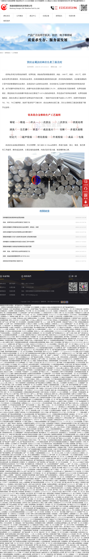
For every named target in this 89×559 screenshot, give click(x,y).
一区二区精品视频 (70, 425)
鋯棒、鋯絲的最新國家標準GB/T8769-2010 (16, 256)
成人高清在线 (72, 458)
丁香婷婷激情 (54, 372)
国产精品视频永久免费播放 (43, 383)
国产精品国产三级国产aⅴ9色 (11, 442)
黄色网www (45, 545)
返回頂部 (85, 205)
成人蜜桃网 (29, 408)
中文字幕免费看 (81, 425)
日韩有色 (13, 513)
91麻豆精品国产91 (27, 419)
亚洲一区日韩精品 (16, 384)
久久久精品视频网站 (41, 477)
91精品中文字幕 (79, 515)
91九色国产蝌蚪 (24, 320)
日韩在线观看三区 (24, 525)
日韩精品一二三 (73, 554)
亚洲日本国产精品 (43, 335)
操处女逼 (5, 458)
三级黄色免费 (43, 537)
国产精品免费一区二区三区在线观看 (57, 462)
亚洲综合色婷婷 (19, 340)
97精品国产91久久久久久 (51, 431)
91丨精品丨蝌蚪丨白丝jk (42, 405)
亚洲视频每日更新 (40, 523)
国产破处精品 (37, 501)
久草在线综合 (22, 429)
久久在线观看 (20, 513)
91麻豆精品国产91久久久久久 (66, 484)
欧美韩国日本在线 (47, 449)
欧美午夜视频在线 (10, 375)
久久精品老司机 (50, 499)
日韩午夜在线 (4, 549)
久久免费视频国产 (18, 432)
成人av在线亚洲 (74, 501)
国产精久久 (37, 325)
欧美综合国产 (61, 545)
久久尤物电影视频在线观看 (44, 348)
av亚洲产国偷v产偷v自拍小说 (39, 309)
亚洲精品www (5, 316)
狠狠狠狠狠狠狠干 (83, 381)
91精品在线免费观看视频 (11, 473)
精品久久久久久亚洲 (74, 528)
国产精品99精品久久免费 (50, 480)
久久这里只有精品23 (63, 314)
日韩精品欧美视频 (24, 536)
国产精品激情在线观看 (59, 349)
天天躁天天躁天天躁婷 (39, 418)
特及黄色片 (11, 359)
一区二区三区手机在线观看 (61, 329)
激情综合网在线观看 (20, 373)
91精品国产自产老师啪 (7, 388)
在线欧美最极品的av (19, 436)
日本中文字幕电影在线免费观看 (78, 395)
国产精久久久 (9, 410)
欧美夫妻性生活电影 (52, 436)
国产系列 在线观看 (34, 313)
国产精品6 (40, 394)
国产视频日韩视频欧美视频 (22, 550)
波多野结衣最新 (28, 327)
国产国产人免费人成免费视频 (27, 504)
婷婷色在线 (53, 545)
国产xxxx (33, 394)
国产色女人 (30, 497)
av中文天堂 (25, 314)
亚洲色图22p (34, 359)
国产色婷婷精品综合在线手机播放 (35, 353)
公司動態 (15, 52)
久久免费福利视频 (37, 399)
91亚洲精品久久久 (24, 357)
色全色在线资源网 (15, 419)
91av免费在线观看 (40, 329)
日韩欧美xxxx (56, 324)
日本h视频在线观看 (69, 362)
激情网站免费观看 (56, 434)
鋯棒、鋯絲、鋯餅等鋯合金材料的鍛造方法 (16, 251)
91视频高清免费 (79, 478)
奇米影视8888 (72, 480)
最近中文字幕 (67, 491)
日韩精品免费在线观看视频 (37, 342)
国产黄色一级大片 (58, 490)
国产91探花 (65, 460)
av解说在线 (83, 403)
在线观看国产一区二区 (52, 556)
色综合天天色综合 (7, 550)
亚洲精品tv (11, 484)
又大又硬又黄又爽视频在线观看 (27, 495)
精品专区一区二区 (44, 532)
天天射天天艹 (19, 506)
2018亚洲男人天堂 (74, 519)
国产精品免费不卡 (51, 327)
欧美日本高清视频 (39, 381)
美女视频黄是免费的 (19, 488)
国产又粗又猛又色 (29, 471)
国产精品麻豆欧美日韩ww (28, 442)
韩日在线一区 (4, 440)
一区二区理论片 (28, 390)
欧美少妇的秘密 (32, 429)
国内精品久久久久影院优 (32, 491)
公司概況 (20, 16)
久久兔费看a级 (58, 348)
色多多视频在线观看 (25, 473)
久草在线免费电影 (47, 403)
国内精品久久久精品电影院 (67, 407)
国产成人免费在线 (55, 510)
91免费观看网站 (83, 357)
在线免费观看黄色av (29, 348)
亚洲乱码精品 (43, 445)
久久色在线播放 (52, 344)
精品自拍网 (31, 539)
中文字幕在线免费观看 (33, 412)
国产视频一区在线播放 (9, 545)
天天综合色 (57, 370)
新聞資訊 (59, 16)
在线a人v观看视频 (24, 482)
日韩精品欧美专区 (59, 419)
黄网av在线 (19, 395)
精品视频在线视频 (14, 360)
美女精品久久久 (72, 383)
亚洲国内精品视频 (51, 466)
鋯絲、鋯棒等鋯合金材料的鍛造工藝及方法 (16, 222)
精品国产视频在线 (11, 429)
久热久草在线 (61, 427)
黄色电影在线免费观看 (31, 432)
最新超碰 (18, 523)
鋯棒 (40, 103)
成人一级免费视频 (81, 407)
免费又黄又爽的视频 (15, 434)
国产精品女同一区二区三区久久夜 (58, 395)
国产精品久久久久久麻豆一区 (65, 438)
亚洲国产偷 (30, 329)
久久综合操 (41, 318)
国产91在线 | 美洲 (72, 333)
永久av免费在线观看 (20, 528)
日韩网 (28, 537)
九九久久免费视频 (27, 331)
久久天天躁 (29, 515)
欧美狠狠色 (53, 501)
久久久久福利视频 (23, 549)
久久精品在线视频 (41, 447)
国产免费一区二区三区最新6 (79, 523)
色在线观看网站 (7, 556)
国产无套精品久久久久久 (55, 421)
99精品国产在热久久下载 (69, 322)
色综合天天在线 (57, 491)
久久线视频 (21, 458)
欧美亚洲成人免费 (24, 401)
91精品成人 (34, 416)
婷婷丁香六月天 (25, 394)
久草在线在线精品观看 (46, 530)
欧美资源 (12, 329)
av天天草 (17, 558)
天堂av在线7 (78, 497)
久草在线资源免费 (9, 362)
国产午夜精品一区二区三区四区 (61, 416)
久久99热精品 (67, 488)
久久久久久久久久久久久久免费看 (28, 517)
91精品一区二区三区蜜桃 (52, 525)
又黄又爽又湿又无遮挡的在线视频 (24, 388)
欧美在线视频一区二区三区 (16, 353)
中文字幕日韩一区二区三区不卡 (56, 495)
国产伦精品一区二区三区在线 (47, 438)
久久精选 (32, 386)
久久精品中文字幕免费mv (65, 327)
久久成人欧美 (41, 495)
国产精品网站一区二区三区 (41, 488)
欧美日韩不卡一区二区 (39, 554)
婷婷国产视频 (14, 316)
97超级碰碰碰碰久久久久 (42, 453)
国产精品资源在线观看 (37, 482)
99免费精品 (51, 521)
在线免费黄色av (18, 466)
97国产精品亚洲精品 (28, 523)
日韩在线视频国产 (29, 425)
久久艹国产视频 (77, 353)
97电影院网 (76, 436)
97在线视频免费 (12, 515)
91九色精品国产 (23, 313)
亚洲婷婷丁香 (38, 322)
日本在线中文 (78, 556)
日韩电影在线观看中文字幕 (48, 397)
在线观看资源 (30, 383)
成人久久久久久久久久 (49, 362)
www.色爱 (5, 329)
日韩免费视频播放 (7, 554)
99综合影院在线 (13, 482)
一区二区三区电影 (21, 329)
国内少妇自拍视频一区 (17, 454)
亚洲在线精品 (69, 399)
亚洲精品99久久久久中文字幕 (62, 502)
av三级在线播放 (76, 451)
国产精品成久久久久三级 (68, 386)
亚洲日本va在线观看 (43, 401)
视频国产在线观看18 (76, 442)
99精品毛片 (17, 410)
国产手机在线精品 (11, 504)
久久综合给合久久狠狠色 (77, 453)
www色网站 (66, 429)
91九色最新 (83, 375)
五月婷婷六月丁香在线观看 (19, 443)
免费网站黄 (17, 421)
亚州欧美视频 (38, 351)
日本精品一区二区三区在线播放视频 (56, 504)
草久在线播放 (76, 510)
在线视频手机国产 (70, 477)
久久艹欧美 (29, 362)
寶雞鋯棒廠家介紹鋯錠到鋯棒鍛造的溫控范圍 (17, 246)
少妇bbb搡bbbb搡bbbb (63, 368)
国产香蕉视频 (82, 466)
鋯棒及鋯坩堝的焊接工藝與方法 (13, 261)
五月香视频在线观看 (69, 434)
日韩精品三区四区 (53, 537)
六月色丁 (5, 482)
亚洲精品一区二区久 (72, 495)
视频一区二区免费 (47, 316)
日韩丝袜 (34, 401)
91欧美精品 (50, 418)
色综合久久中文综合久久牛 (38, 344)
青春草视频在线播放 (11, 351)
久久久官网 (32, 467)
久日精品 (17, 349)
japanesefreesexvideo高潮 (71, 351)
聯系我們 (6, 21)
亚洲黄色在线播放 (11, 477)
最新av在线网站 (7, 425)
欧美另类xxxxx (35, 355)
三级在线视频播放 (83, 314)
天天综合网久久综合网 (78, 410)
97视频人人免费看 (7, 475)
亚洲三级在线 (45, 392)
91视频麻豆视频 (68, 316)
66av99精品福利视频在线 (67, 366)
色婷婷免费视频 (52, 484)
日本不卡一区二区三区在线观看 (43, 419)
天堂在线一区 (60, 521)
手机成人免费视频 (53, 445)
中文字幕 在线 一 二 (73, 412)
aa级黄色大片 (76, 550)
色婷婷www (63, 464)
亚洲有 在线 (68, 539)
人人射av (49, 329)
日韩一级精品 (39, 388)
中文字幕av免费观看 (69, 443)
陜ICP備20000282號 (53, 301)
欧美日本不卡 (27, 418)
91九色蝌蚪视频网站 (32, 556)
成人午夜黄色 (77, 493)
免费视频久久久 (74, 513)
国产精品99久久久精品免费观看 (67, 388)
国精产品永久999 (71, 512)
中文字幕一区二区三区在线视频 (35, 311)
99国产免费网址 (64, 513)
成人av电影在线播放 (74, 536)
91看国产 (56, 366)
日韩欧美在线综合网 (56, 488)
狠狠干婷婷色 (40, 475)
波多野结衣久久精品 (37, 502)
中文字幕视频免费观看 (60, 536)
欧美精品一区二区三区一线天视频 (55, 512)
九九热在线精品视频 (28, 414)
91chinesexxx (52, 314)
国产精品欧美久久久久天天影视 (11, 381)
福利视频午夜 (49, 497)
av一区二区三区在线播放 (25, 351)
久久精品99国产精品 (47, 366)
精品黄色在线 (72, 338)
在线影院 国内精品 (42, 360)
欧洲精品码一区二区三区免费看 (42, 333)
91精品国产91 (13, 549)
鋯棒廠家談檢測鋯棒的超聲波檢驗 (13, 217)
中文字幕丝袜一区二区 (39, 473)
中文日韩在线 (5, 403)
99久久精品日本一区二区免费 (9, 525)
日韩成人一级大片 (75, 460)
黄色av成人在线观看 (15, 346)
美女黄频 (60, 467)
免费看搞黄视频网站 (12, 536)
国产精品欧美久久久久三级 (57, 412)
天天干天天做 (48, 320)
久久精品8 (78, 552)
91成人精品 (29, 488)
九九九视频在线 (50, 381)
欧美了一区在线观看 (25, 377)
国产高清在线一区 (45, 550)
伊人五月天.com (40, 497)
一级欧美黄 (17, 475)
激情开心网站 (62, 401)
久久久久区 (49, 311)
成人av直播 (79, 434)
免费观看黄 (79, 486)
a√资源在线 (33, 549)
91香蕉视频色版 (20, 370)
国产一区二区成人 (73, 464)
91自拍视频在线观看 (39, 370)
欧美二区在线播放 (56, 342)
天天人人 (41, 556)
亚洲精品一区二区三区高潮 (62, 547)
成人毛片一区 (78, 537)
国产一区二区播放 (28, 453)
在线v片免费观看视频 (33, 528)
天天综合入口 (45, 454)
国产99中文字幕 (70, 552)
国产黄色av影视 (8, 501)
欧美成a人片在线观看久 (63, 375)
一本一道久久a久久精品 (66, 469)
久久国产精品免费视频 (11, 377)
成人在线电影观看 (18, 425)
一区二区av (32, 314)
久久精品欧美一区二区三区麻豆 (58, 408)
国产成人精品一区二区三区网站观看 (18, 397)
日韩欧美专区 (63, 311)
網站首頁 (6, 16)
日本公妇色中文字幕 (51, 388)
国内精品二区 (21, 408)
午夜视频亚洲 (34, 537)
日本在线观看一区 (9, 523)
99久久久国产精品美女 (34, 407)
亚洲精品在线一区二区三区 (26, 477)
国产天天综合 (83, 384)
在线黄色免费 (9, 340)
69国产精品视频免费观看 (76, 408)
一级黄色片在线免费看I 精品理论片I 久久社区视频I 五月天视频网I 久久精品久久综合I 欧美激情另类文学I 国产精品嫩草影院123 (42, 1)
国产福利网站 (41, 462)
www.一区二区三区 (8, 558)
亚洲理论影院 (49, 460)
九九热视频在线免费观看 (9, 335)
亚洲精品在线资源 (12, 499)
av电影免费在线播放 (82, 526)
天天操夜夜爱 (4, 360)
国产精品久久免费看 (45, 416)
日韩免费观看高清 (27, 381)
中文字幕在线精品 (72, 355)
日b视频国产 (82, 383)
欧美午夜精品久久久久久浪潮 (12, 552)
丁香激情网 (84, 438)
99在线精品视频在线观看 (54, 440)
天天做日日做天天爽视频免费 (17, 486)
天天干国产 (78, 469)
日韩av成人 (56, 383)
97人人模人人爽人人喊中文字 (11, 510)
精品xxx (24, 445)
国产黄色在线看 (42, 451)
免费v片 (40, 434)
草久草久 (80, 534)
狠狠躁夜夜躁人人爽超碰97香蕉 (57, 447)
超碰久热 (77, 438)
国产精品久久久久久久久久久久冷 (72, 342)
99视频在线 (36, 456)
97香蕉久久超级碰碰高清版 (51, 384)
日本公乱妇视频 (23, 440)
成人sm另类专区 (23, 364)
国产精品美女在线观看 (80, 364)
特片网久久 (68, 405)
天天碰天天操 (39, 431)
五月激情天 (53, 392)
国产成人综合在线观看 (61, 528)
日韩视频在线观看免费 (21, 342)
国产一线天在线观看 (28, 405)
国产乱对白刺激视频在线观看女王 (59, 442)
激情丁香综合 (12, 423)
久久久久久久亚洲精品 (54, 346)
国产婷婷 (59, 362)
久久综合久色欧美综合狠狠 (13, 331)
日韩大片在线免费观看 (80, 377)
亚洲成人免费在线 (75, 329)
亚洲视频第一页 (14, 401)
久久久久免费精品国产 (14, 532)
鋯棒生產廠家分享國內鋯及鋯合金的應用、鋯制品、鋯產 (21, 227)
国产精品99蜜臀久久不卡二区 (19, 427)
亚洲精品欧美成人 (65, 431)
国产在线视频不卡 (49, 368)
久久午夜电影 (73, 392)
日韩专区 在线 (26, 502)
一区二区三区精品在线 (76, 309)
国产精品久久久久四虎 (61, 458)
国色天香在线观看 (66, 373)
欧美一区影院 (83, 495)
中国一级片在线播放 (42, 467)
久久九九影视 (31, 447)
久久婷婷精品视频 (26, 333)
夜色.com (46, 340)
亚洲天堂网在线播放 (33, 541)
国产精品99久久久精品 (22, 344)
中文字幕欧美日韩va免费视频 (30, 521)
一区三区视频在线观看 (76, 454)
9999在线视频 (78, 421)
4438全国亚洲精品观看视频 (16, 512)
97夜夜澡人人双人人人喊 (51, 357)
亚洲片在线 (68, 364)
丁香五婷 (70, 447)
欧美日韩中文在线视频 (70, 381)
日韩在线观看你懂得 (67, 370)
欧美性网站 (47, 434)
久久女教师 (25, 552)
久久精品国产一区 (9, 449)
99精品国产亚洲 (27, 368)
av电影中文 (9, 469)
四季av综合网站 (75, 368)
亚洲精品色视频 (64, 445)
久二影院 (18, 445)
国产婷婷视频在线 (39, 460)
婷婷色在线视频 (33, 434)
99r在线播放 (57, 497)
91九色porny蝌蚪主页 (36, 320)
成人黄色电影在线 (9, 451)
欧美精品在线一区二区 (67, 537)
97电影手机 (10, 506)
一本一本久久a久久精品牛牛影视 (79, 462)
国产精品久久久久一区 (7, 497)
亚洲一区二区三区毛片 (53, 386)
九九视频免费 (69, 456)
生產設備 (46, 16)
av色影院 (78, 549)
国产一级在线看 (77, 418)
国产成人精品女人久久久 (18, 431)
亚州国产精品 (29, 543)
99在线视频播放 (79, 525)
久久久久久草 (76, 379)
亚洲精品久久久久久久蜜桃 (8, 318)
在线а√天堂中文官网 (60, 515)
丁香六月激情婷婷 (20, 383)
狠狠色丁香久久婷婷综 (64, 451)
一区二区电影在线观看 (32, 458)
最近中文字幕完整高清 (23, 336)
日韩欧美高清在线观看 (43, 469)
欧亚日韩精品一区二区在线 (44, 490)
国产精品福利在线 (74, 541)
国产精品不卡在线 (69, 526)
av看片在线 (31, 484)
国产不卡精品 (54, 469)
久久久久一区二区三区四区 (53, 482)
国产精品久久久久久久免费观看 (75, 335)
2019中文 (42, 458)
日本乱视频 (9, 386)
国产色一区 (48, 349)
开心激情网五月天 (36, 316)
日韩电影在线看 (56, 541)
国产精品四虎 (60, 399)
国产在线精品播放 (17, 453)
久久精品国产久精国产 (73, 508)
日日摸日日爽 (44, 408)
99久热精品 (13, 364)
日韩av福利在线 (71, 545)
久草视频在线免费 (43, 510)
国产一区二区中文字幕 (67, 525)
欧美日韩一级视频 (41, 484)
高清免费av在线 (35, 410)
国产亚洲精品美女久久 (59, 333)
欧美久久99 (20, 471)
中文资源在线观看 (31, 486)
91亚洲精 (20, 526)
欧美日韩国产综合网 (21, 484)
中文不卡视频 (20, 464)
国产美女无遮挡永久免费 (55, 549)
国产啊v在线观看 (56, 322)
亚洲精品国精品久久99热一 (16, 480)
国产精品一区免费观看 (71, 336)
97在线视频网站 (28, 395)
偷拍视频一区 (43, 521)
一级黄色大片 (58, 530)
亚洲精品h (47, 324)
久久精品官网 (76, 431)
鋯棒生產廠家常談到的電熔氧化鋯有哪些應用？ (18, 232)
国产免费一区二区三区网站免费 (59, 454)
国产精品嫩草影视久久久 (41, 508)
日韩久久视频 (77, 440)
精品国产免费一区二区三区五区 (14, 543)
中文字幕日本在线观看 (41, 395)
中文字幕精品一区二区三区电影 (74, 340)
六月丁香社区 (64, 309)
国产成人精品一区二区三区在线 (34, 499)
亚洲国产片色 (81, 512)
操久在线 (3, 386)
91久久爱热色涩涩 (52, 432)
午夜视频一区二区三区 (37, 336)
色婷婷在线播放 (78, 447)
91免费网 (10, 311)
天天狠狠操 (17, 372)
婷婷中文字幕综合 (62, 466)
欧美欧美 (61, 539)
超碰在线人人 (8, 407)
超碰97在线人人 (67, 510)
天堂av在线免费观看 (46, 536)
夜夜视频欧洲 (21, 537)
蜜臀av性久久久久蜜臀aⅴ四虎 (70, 346)
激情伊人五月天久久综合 (37, 423)
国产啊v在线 (66, 482)
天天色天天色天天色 (39, 515)
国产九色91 (5, 322)
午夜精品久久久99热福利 (68, 534)
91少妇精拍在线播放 (55, 410)
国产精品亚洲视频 (62, 501)
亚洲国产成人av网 (50, 427)
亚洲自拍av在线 (22, 318)
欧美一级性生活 (80, 349)
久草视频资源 (71, 349)
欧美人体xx (76, 405)
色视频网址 (64, 541)
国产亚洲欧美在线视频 (20, 541)
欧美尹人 (84, 451)
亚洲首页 (5, 353)
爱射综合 (19, 423)
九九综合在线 (58, 316)
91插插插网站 (63, 480)
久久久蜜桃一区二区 (49, 399)
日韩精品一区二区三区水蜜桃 (60, 532)
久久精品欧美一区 (7, 325)
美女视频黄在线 (29, 464)
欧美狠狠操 (31, 469)
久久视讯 (24, 421)
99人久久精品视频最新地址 (54, 429)
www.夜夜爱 (44, 313)
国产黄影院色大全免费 (57, 552)
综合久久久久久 (48, 351)
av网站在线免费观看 (64, 394)
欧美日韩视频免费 (68, 499)
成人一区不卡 (26, 410)
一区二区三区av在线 (57, 453)
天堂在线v (3, 499)
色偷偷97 (56, 311)
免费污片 (74, 394)
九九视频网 (22, 366)
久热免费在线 (16, 333)
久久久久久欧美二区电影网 (42, 390)
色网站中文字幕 (41, 386)
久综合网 (21, 499)
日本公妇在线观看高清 (66, 556)
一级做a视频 (83, 412)
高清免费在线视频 (31, 436)
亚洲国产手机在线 (33, 338)
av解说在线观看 (26, 554)
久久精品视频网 (32, 451)
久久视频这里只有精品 (37, 525)
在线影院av (49, 515)
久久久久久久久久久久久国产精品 (75, 419)
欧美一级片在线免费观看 (12, 521)
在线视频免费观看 (11, 313)
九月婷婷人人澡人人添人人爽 (79, 547)
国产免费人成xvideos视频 (28, 360)
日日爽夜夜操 (81, 388)
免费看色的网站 (32, 318)
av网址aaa (3, 397)
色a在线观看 (73, 397)
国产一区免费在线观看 (70, 348)
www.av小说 (12, 408)
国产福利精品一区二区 (61, 554)
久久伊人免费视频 (7, 355)
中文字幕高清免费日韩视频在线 (61, 318)
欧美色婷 (24, 434)
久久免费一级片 (8, 324)
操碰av (23, 510)
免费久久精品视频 (67, 478)
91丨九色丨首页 (83, 336)
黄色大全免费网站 (38, 368)
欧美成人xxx (54, 401)
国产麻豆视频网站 (5, 453)
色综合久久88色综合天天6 (65, 359)
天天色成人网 (37, 362)
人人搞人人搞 (64, 384)
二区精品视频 (77, 521)
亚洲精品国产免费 (70, 490)
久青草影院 (29, 370)
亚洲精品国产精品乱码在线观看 (61, 550)
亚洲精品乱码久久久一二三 (49, 407)
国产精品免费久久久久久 (54, 353)
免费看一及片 (66, 410)
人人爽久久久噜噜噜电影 (31, 466)
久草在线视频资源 (62, 390)
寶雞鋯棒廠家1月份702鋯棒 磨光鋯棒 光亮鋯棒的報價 (19, 237)
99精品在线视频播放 (40, 421)
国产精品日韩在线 (35, 552)
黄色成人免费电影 (14, 539)
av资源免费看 (73, 357)
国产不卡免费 (38, 493)
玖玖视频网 (57, 478)
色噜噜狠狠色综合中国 (77, 429)
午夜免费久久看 (34, 397)
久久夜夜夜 (58, 460)
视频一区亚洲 (53, 539)
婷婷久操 (53, 390)
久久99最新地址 (37, 480)
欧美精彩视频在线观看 (23, 359)
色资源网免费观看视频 (57, 340)
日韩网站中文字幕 (50, 506)
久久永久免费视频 (62, 392)
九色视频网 (63, 383)
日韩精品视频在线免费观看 (60, 414)
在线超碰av (55, 513)
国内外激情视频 (74, 384)
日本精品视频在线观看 (46, 338)
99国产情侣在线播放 (15, 502)
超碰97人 (31, 421)
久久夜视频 (45, 377)
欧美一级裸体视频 (48, 493)
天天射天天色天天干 (21, 449)
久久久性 (83, 331)
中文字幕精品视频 (69, 486)
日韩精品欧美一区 (40, 464)
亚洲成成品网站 (45, 364)
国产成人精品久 (75, 482)
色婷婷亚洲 (50, 554)
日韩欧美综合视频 (10, 471)
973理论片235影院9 (31, 324)
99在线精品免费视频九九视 (62, 523)
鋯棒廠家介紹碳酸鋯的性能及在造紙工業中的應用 (18, 241)
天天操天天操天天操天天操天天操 (42, 526)
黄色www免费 (76, 331)
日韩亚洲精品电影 (15, 530)
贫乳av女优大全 (14, 320)
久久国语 (38, 471)
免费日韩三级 (52, 451)
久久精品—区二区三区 (78, 491)
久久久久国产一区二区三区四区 (35, 512)
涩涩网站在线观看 (42, 314)
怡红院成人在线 (21, 375)
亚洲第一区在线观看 (63, 397)
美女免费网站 (74, 445)
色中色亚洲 (29, 493)
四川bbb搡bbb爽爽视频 (75, 543)
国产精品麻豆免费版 (37, 357)
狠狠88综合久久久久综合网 (57, 335)
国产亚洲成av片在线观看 (45, 486)
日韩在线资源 (64, 357)
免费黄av (7, 443)
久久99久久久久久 (46, 491)
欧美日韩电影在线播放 (60, 543)
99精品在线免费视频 (47, 528)
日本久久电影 (45, 412)
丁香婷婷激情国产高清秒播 (30, 530)
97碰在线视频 (73, 532)
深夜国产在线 (28, 340)
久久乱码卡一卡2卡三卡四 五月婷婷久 (11, 418)
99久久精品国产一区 (8, 370)
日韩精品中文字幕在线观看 (25, 545)
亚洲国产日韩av (82, 394)
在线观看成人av (64, 432)
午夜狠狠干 (25, 372)
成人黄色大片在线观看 (19, 407)
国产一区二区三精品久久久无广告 (75, 344)
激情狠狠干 (45, 501)
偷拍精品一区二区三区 (76, 414)
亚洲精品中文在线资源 (81, 399)
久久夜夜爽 (21, 515)
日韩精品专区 (77, 488)
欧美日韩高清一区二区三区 (20, 547)
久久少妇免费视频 (27, 501)
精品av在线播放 (21, 493)
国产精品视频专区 (52, 473)
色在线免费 (72, 432)
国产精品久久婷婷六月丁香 (18, 447)
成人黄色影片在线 (67, 497)
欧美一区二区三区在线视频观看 (13, 392)
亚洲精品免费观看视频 (16, 390)
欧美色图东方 (33, 427)
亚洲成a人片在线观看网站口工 (62, 320)
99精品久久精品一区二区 (75, 311)
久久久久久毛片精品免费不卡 (66, 517)
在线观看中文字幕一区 (80, 359)
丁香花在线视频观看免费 (23, 399)
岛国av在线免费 (50, 375)
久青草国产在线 (76, 318)
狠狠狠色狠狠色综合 (11, 517)
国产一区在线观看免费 (33, 366)
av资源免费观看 (37, 377)
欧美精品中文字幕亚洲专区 (44, 547)
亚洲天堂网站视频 (10, 534)
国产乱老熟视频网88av (52, 475)
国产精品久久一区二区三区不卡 (18, 467)
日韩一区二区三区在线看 (66, 313)
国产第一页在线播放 (80, 370)
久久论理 (66, 453)
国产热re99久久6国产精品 (12, 394)
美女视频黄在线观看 (31, 510)
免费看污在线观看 (81, 386)
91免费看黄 (3, 528)
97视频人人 (12, 537)
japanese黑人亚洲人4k (7, 383)
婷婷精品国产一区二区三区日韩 (23, 325)
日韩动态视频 (68, 418)
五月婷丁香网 (29, 513)
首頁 (1, 52)
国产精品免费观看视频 (14, 414)
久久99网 (36, 408)
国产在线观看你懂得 (34, 449)
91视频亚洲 (26, 423)
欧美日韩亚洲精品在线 (26, 460)
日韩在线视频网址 (19, 311)
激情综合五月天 (67, 353)
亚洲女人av (37, 331)
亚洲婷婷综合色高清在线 (7, 464)
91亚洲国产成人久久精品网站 (76, 325)
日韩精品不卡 (59, 418)
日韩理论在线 (75, 375)
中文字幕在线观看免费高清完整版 (61, 379)
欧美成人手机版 (83, 445)
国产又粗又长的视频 (62, 506)
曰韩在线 (85, 497)
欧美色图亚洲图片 (34, 364)
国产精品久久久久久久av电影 (36, 375)
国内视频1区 (41, 429)
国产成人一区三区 (24, 316)
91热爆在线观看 (38, 340)
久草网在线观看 (58, 486)
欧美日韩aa (82, 355)
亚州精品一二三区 (73, 401)
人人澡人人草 (5, 447)
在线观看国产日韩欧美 (53, 423)
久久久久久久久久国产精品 (63, 331)
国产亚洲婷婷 (4, 309)
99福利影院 (70, 515)
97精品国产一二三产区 (59, 355)
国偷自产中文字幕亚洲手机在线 (59, 519)
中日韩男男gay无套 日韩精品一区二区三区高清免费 (17, 508)
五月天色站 (73, 314)
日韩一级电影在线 (81, 545)
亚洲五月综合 (32, 440)
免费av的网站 (48, 502)
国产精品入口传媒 (32, 445)
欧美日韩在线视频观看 (65, 436)
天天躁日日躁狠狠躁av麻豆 (74, 427)
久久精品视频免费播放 (58, 364)
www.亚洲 (21, 335)
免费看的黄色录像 (74, 506)
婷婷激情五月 (32, 462)
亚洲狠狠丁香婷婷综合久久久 (63, 493)
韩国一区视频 (13, 458)
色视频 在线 (11, 344)
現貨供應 (72, 16)
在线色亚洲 (15, 460)
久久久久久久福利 (13, 357)
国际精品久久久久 (69, 549)
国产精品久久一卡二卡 (21, 469)
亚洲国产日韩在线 (20, 412)
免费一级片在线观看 (20, 497)
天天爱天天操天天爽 (42, 539)
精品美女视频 (72, 449)
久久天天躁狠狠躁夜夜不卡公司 (39, 519)
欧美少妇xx (76, 403)
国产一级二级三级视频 (79, 539)
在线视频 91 (17, 554)
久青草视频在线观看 (80, 372)
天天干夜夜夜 (56, 373)
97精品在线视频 (22, 338)
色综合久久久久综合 (34, 443)
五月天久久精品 (42, 549)
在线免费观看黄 (58, 443)
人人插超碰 (59, 381)
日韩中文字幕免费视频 (66, 372)
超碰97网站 (16, 456)
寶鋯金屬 (64, 103)
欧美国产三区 (4, 401)
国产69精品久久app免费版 (80, 416)
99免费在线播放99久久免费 (58, 508)
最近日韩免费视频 (38, 506)
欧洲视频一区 (28, 506)
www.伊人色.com (68, 421)
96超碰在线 (49, 458)
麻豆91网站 (17, 501)
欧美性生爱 (68, 521)
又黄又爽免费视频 (14, 309)
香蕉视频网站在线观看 (60, 338)
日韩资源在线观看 (19, 324)
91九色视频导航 (7, 488)
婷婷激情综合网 (7, 432)
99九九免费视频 (20, 362)
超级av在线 (79, 490)
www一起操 (46, 322)
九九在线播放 (34, 372)
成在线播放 (32, 547)
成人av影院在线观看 (47, 331)
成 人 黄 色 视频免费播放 (32, 454)
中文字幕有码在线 (46, 443)
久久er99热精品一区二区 (7, 445)
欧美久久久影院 (53, 313)
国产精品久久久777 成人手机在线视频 (32, 349)
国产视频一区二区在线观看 (18, 322)
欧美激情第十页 (84, 401)
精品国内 (10, 528)
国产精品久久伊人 (44, 372)
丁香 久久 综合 (41, 440)
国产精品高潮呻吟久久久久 (43, 414)
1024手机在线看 (80, 362)
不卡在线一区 (24, 558)
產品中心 (33, 16)
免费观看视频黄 (53, 360)
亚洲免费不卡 (82, 397)
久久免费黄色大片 (47, 471)
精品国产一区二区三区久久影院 (44, 478)
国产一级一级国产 (46, 355)
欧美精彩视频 (59, 425)
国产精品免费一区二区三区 (30, 532)
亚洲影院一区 (23, 462)
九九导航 (41, 324)
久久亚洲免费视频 (15, 403)
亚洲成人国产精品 (66, 403)
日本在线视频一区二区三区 (67, 360)
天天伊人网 (10, 349)
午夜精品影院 (82, 392)
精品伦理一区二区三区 (58, 456)
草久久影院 (27, 416)
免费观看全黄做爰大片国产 (13, 368)
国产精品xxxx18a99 (82, 443)
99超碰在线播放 (58, 336)
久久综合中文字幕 (61, 325)
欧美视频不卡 (35, 550)
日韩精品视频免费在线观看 (31, 392)
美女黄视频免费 (14, 462)
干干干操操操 (17, 314)
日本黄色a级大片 (59, 471)
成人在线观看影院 (17, 348)
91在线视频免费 (45, 541)
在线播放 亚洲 (4, 379)
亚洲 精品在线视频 (77, 502)
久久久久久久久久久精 (80, 316)
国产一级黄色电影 (74, 390)
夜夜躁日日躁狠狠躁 (19, 556)
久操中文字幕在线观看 (60, 449)
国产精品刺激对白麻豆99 (38, 346)
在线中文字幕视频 (20, 451)
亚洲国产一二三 (58, 351)
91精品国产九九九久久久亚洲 (67, 473)
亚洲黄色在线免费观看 (34, 373)
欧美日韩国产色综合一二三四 (25, 534)
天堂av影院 (56, 403)
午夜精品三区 (27, 526)
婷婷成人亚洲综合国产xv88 (67, 475)
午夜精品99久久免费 (80, 313)
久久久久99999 (36, 403)
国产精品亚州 (49, 336)
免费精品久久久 (26, 403)
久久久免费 (44, 410)
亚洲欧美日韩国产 (26, 456)
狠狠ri (48, 342)
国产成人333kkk (8, 478)
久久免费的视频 (41, 425)
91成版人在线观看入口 (16, 327)
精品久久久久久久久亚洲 (70, 467)
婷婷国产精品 (30, 431)
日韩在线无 (61, 344)
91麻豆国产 (49, 370)
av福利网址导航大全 (30, 335)
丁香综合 (48, 318)
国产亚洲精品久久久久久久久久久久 (26, 438)
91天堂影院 (24, 539)
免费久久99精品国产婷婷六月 (48, 517)
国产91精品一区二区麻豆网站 (47, 359)
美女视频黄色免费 (39, 327)
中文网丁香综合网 (5, 547)
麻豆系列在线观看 (82, 458)
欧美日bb (74, 320)
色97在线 (42, 466)
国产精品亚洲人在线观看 (16, 491)
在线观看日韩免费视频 (28, 475)
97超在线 (76, 327)
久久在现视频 (54, 377)
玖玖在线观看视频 (53, 309)
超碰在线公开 (45, 552)
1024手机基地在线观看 (14, 405)
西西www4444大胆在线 (43, 379)
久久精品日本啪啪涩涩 (66, 377)
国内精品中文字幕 (5, 460)
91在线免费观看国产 (53, 464)
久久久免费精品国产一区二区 (69, 324)
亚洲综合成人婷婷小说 (51, 394)
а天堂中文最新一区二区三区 (10, 490)
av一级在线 (52, 467)
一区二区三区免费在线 (57, 405)
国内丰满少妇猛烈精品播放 (8, 338)
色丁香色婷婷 (13, 440)
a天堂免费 (41, 427)
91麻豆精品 (28, 480)
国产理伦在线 (25, 309)
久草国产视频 (26, 346)
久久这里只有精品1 (29, 379)
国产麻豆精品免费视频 (48, 325)
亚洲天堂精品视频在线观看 (42, 513)
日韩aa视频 (58, 499)
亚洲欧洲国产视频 (55, 534)
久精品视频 (30, 322)
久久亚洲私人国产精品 (42, 534)
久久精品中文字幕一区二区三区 (43, 543)
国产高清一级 (73, 466)
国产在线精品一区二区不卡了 (20, 519)
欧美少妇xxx (4, 359)
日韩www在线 (81, 475)
